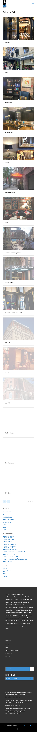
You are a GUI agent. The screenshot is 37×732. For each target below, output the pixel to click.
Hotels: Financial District (11, 556)
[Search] (19, 669)
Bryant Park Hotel (9, 283)
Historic (5, 573)
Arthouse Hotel (8, 103)
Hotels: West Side (9, 539)
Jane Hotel (7, 403)
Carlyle (6, 223)
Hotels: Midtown (7, 543)
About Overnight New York (12, 650)
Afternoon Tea (7, 511)
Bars (4, 513)
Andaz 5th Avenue (9, 133)
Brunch (5, 514)
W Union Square (9, 343)
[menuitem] (33, 4)
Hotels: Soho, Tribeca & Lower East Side (15, 560)
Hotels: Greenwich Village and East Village (16, 558)
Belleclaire (7, 42)
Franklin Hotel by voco (10, 193)
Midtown (5, 575)
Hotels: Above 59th (8, 536)
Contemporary (7, 570)
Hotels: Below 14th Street (10, 555)
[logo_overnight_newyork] (15, 4)
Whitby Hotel (8, 493)
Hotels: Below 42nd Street (10, 549)
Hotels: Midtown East (10, 544)
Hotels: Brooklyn (7, 561)
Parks (4, 524)
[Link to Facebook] (27, 725)
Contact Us (8, 654)
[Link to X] (24, 725)
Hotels (7, 644)
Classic (5, 568)
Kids (4, 521)
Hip (4, 571)
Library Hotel (8, 373)
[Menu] (33, 4)
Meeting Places (7, 522)
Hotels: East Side (9, 538)
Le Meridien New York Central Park (13, 313)
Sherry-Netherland (9, 463)
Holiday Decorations (8, 519)
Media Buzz (8, 657)
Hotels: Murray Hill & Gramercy (13, 553)
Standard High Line (9, 433)
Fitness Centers (7, 518)
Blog (6, 647)
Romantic (5, 576)
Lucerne (7, 163)
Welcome (8, 641)
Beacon (6, 72)
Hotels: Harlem (8, 541)
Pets (4, 526)
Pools (4, 527)
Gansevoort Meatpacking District (13, 253)
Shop (4, 529)
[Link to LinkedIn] (30, 725)
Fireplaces (6, 516)
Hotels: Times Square (10, 548)
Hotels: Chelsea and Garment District (14, 551)
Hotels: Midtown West (10, 546)
